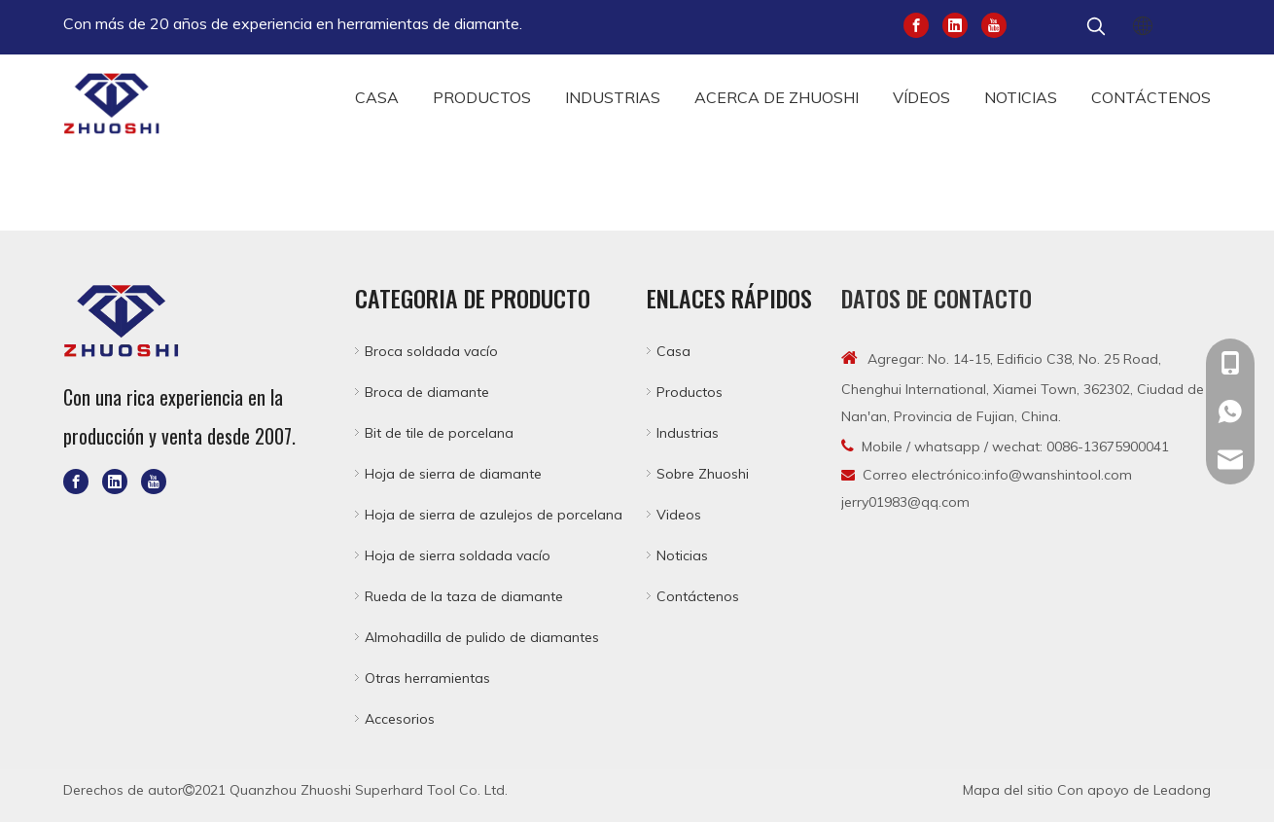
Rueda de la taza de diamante (464, 596)
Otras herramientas (427, 678)
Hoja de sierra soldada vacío (457, 555)
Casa (673, 351)
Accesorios (400, 719)
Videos (678, 514)
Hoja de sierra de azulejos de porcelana (493, 514)
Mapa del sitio (1008, 790)
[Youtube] (994, 24)
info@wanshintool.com (1058, 474)
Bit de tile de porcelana (439, 433)
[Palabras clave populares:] (1096, 27)
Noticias (682, 555)
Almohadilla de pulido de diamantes (482, 637)
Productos (689, 392)
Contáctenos (697, 596)
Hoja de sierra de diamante (453, 473)
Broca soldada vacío (431, 351)
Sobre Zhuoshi (702, 473)
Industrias (687, 433)
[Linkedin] (955, 24)
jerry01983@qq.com (905, 502)
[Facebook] (916, 24)
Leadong (1182, 790)
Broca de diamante (427, 392)
